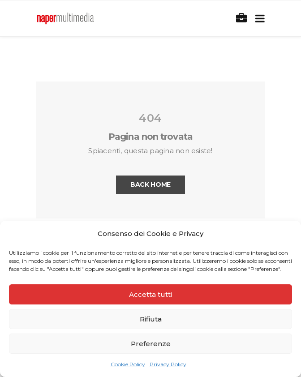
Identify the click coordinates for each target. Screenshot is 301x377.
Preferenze (151, 343)
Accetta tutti (150, 294)
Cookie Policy (128, 364)
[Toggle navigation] (258, 18)
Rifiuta (151, 319)
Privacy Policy (168, 364)
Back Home (150, 184)
